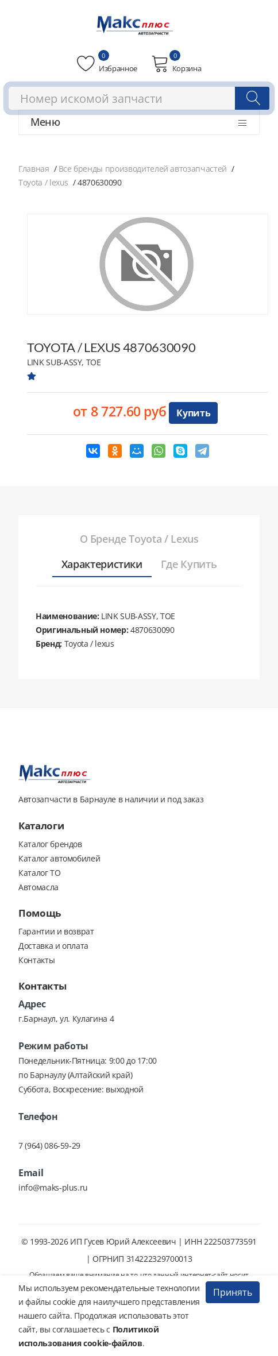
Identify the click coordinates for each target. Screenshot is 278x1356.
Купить (193, 413)
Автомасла (38, 887)
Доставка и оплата (53, 945)
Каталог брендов (50, 844)
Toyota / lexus (43, 182)
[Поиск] (252, 98)
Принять (232, 1292)
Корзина (176, 64)
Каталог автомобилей (59, 858)
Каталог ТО (39, 872)
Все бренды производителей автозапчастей (143, 168)
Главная (33, 168)
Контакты (36, 960)
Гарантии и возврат (56, 931)
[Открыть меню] (242, 122)
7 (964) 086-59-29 (49, 1145)
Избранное (107, 64)
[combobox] (139, 98)
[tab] (139, 539)
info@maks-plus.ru (53, 1187)
